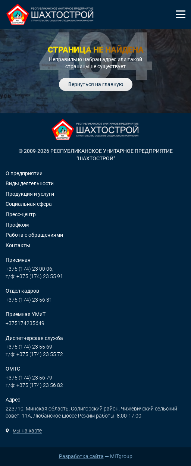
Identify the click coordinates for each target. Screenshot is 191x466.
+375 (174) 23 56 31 (29, 300)
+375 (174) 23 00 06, (29, 269)
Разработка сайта (81, 456)
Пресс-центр (21, 214)
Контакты (18, 245)
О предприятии (24, 173)
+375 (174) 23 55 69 (29, 347)
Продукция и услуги (30, 194)
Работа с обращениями (34, 235)
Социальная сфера (29, 204)
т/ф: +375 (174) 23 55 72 (34, 354)
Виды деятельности (30, 183)
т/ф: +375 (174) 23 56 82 (34, 385)
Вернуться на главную (95, 84)
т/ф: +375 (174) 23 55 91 (34, 276)
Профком (17, 225)
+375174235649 (25, 323)
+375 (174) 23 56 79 (29, 378)
